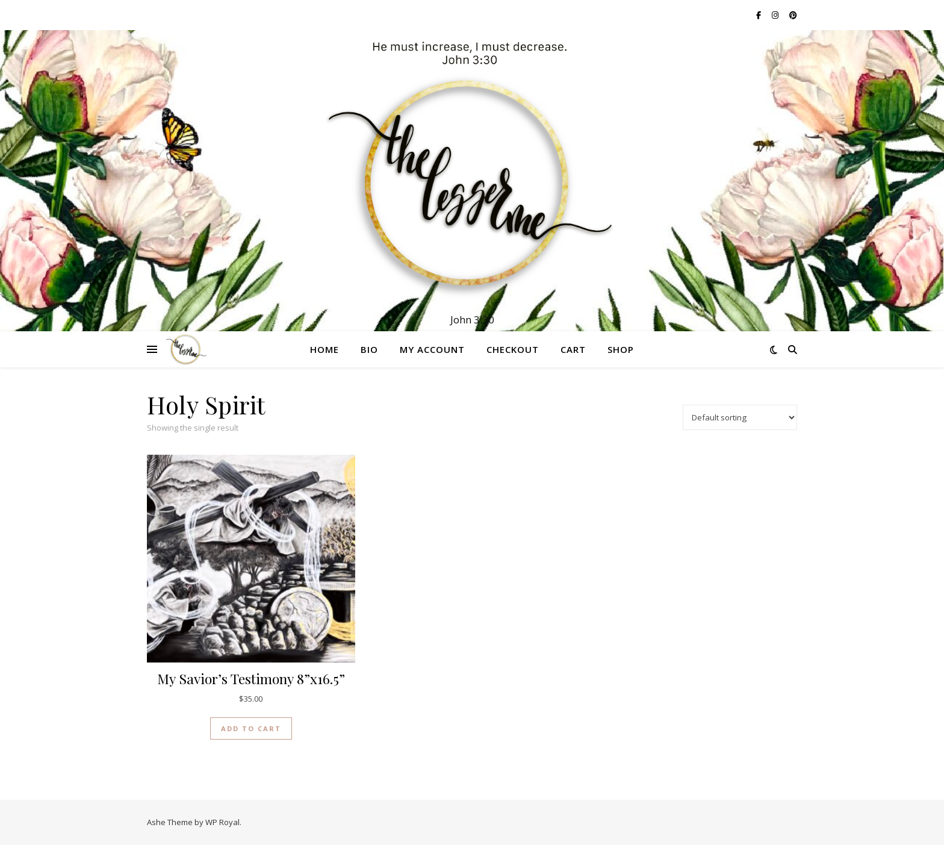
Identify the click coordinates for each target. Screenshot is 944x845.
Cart (573, 349)
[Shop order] (740, 417)
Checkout (512, 349)
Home (324, 349)
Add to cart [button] (251, 728)
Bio (369, 349)
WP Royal (222, 822)
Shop (620, 349)
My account (432, 349)
